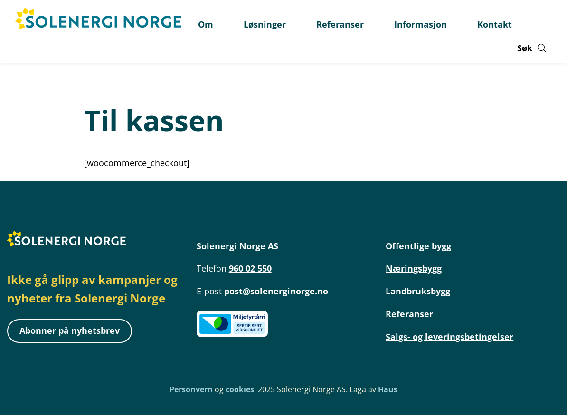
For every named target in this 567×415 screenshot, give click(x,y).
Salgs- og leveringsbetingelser (449, 336)
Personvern (191, 389)
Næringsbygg (414, 268)
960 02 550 (250, 268)
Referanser (409, 314)
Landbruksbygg (418, 291)
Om (205, 24)
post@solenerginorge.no (276, 291)
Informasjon (420, 24)
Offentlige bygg (418, 246)
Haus (387, 389)
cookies (240, 389)
